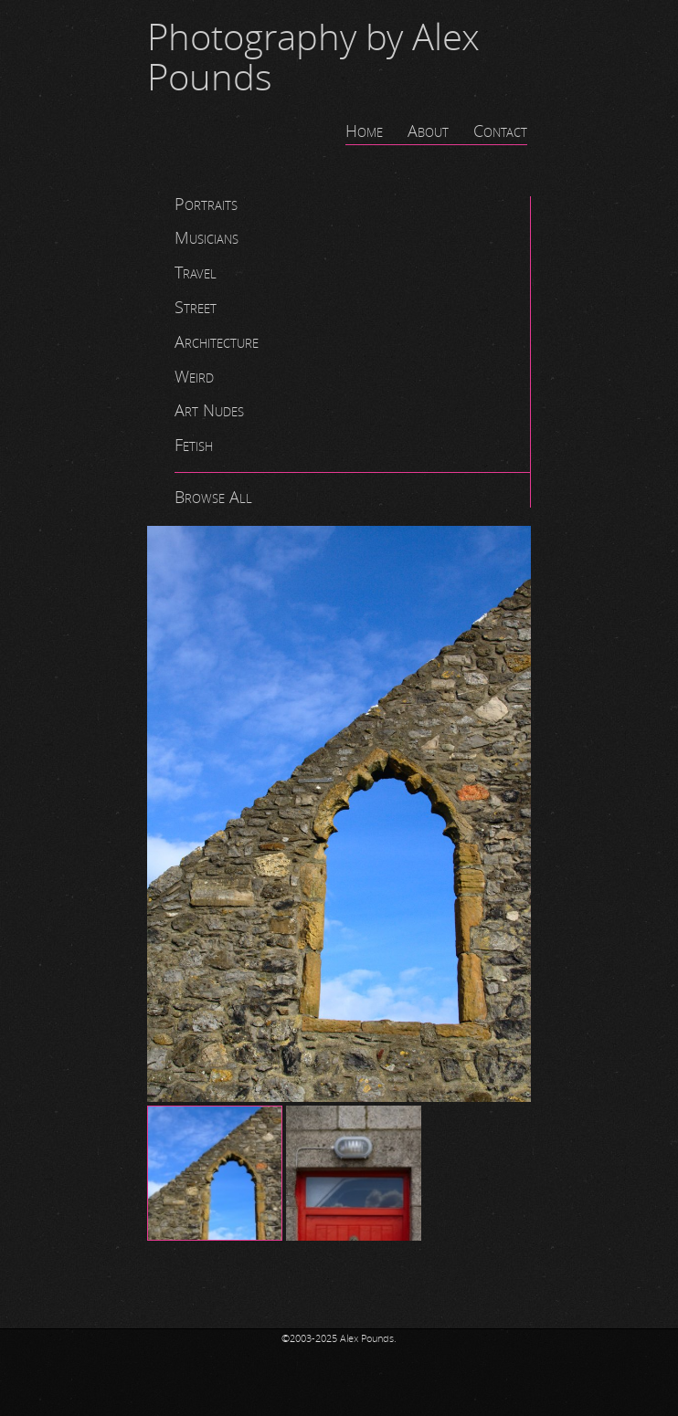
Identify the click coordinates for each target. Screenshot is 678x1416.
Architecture (217, 342)
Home (364, 131)
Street (196, 308)
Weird (194, 377)
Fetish (194, 445)
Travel (196, 273)
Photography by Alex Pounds (313, 58)
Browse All (213, 498)
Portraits (206, 204)
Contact (500, 131)
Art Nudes (209, 411)
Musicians (206, 238)
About (428, 131)
